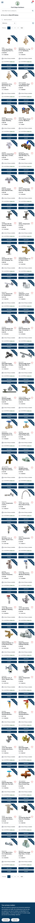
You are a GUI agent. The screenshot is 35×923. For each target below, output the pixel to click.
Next (22, 27)
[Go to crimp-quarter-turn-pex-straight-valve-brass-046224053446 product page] (9, 681)
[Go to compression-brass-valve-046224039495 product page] (9, 751)
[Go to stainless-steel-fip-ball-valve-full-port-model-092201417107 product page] (26, 88)
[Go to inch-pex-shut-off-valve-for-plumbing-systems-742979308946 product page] (26, 821)
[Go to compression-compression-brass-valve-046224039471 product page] (26, 541)
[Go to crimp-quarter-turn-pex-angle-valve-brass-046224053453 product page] (9, 541)
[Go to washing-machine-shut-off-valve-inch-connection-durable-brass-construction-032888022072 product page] (26, 157)
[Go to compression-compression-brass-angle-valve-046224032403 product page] (9, 507)
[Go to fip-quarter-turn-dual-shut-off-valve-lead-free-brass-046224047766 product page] (9, 227)
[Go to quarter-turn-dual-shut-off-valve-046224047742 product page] (9, 262)
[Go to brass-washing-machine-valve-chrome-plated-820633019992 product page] (9, 611)
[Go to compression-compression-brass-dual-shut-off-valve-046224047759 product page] (26, 227)
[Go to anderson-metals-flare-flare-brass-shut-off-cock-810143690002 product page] (26, 262)
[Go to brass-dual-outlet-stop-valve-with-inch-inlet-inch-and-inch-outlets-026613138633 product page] (26, 751)
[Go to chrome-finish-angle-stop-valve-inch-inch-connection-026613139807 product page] (26, 856)
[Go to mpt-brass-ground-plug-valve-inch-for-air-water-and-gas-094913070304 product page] (9, 472)
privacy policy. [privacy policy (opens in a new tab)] (5, 913)
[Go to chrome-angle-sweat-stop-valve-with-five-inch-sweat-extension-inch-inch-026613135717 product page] (26, 367)
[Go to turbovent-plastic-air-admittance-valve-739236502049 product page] (26, 297)
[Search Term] (17, 10)
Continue (5, 920)
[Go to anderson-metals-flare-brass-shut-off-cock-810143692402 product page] (26, 402)
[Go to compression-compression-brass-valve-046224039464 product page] (26, 681)
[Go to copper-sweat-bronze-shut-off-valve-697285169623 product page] (26, 122)
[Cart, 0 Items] (32, 2)
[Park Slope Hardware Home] (17, 3)
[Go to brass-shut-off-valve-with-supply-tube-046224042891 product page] (26, 507)
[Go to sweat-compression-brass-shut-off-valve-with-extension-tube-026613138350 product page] (9, 297)
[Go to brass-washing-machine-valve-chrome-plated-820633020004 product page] (26, 576)
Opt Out (15, 920)
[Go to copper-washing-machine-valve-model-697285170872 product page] (9, 122)
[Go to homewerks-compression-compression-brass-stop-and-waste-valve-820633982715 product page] (9, 437)
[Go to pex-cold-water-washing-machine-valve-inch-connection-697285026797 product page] (9, 716)
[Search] (33, 10)
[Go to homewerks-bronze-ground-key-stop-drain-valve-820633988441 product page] (9, 88)
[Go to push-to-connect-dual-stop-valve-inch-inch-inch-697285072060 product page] (9, 157)
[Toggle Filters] (33, 23)
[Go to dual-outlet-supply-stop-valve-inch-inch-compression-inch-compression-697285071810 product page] (9, 367)
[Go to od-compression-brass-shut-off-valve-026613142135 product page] (9, 856)
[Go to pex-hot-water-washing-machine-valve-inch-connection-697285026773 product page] (26, 716)
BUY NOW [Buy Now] (9, 68)
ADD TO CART (9, 65)
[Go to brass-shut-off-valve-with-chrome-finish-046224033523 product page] (26, 611)
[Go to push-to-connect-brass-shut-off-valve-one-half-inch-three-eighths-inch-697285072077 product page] (9, 192)
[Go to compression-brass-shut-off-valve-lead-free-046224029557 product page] (9, 821)
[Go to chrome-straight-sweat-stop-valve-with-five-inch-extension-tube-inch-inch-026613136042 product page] (9, 402)
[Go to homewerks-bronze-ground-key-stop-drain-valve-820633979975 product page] (26, 53)
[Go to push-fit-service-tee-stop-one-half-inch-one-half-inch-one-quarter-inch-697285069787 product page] (9, 332)
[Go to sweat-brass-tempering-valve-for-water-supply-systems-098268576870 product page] (9, 53)
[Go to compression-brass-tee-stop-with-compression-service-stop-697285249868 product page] (26, 192)
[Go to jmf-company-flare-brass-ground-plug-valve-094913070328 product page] (26, 786)
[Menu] (2, 2)
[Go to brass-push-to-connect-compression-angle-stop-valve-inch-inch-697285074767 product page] (9, 576)
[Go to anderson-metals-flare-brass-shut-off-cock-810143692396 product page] (9, 646)
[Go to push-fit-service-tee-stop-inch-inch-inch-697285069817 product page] (26, 332)
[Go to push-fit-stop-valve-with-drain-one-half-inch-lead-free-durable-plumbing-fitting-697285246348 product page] (9, 786)
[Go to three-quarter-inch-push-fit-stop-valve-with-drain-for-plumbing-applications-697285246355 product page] (26, 437)
